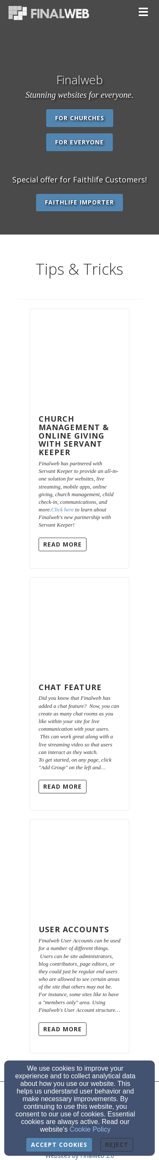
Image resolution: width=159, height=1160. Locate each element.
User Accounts (74, 929)
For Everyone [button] (79, 142)
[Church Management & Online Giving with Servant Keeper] (79, 357)
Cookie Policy (90, 1129)
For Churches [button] (79, 118)
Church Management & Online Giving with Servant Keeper (74, 435)
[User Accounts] (79, 868)
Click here (62, 509)
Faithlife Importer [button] (79, 202)
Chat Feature (70, 687)
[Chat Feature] (79, 626)
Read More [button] (62, 544)
